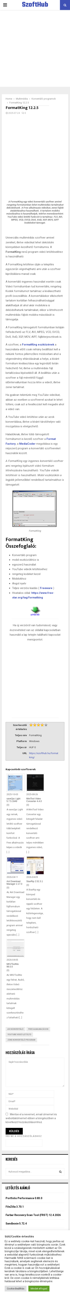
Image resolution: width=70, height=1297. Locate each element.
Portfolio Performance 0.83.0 (24, 1198)
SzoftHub (35, 5)
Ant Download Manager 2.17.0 (14, 882)
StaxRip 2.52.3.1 (34, 881)
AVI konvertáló (15, 1029)
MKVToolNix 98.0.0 (13, 965)
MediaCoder (27, 443)
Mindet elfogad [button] (39, 1288)
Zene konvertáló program (21, 1040)
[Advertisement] (35, 48)
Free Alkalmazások (38, 1029)
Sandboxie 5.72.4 (16, 1223)
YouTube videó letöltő (19, 1034)
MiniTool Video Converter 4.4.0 (34, 800)
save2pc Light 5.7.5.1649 (13, 800)
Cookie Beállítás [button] (15, 1288)
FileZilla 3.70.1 (15, 1206)
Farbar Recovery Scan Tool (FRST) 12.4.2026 (33, 1215)
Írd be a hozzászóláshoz (24, 1136)
